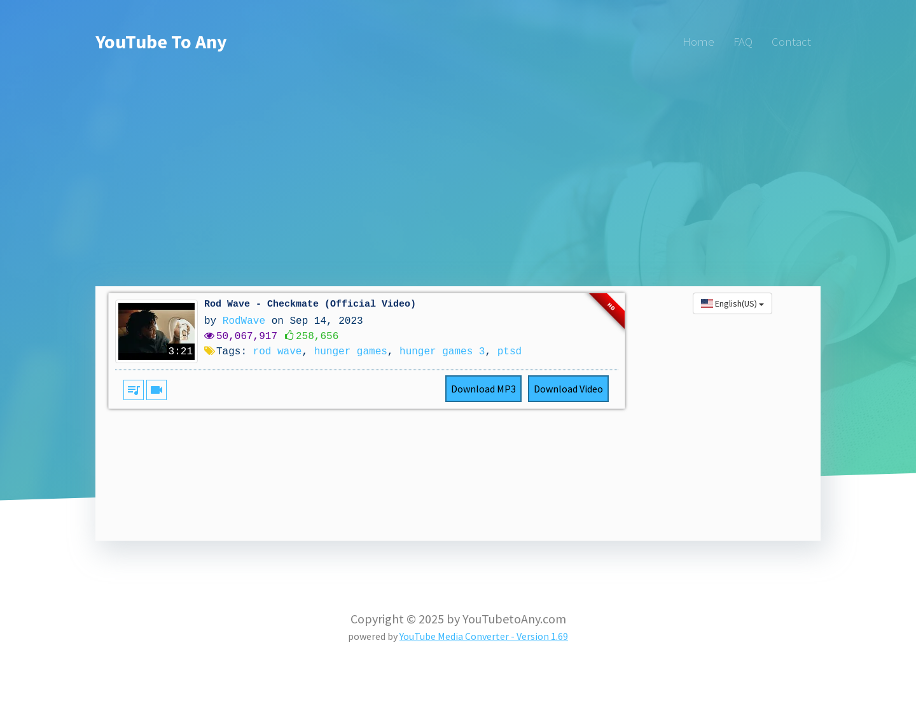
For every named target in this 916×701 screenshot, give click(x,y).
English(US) (732, 303)
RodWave (244, 321)
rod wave (277, 352)
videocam (156, 390)
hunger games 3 (442, 352)
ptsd (509, 352)
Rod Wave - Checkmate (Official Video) (310, 304)
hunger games (350, 352)
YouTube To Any (161, 41)
